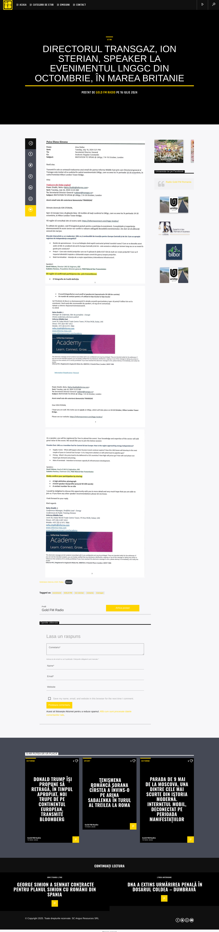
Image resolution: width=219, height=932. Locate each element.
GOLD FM (68, 750)
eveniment (57, 750)
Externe (31, 917)
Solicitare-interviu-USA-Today (52, 739)
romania (90, 750)
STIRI (109, 111)
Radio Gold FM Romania (178, 339)
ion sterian (79, 750)
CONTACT (81, 5)
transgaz (99, 750)
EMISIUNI (65, 5)
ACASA (23, 5)
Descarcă (69, 739)
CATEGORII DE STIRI (43, 5)
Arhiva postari (123, 765)
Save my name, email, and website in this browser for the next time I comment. (93, 855)
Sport (87, 917)
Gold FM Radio (106, 164)
